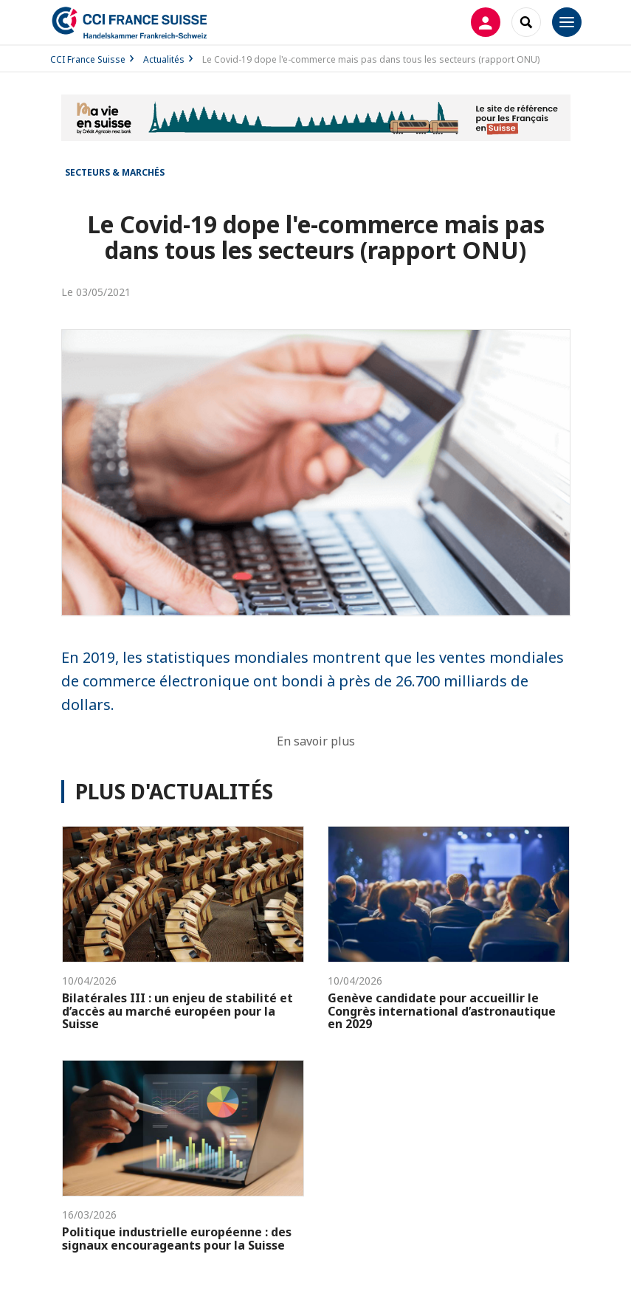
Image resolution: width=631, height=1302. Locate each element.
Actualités (164, 59)
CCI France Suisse (87, 59)
